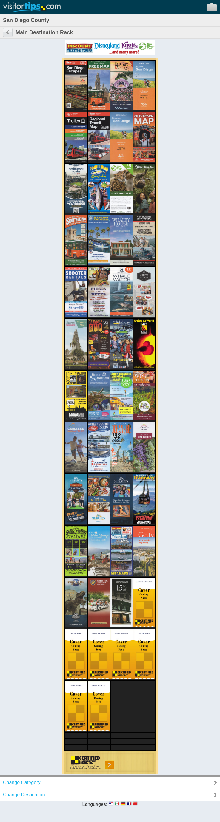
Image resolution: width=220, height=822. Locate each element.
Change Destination (24, 794)
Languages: (94, 804)
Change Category (21, 782)
